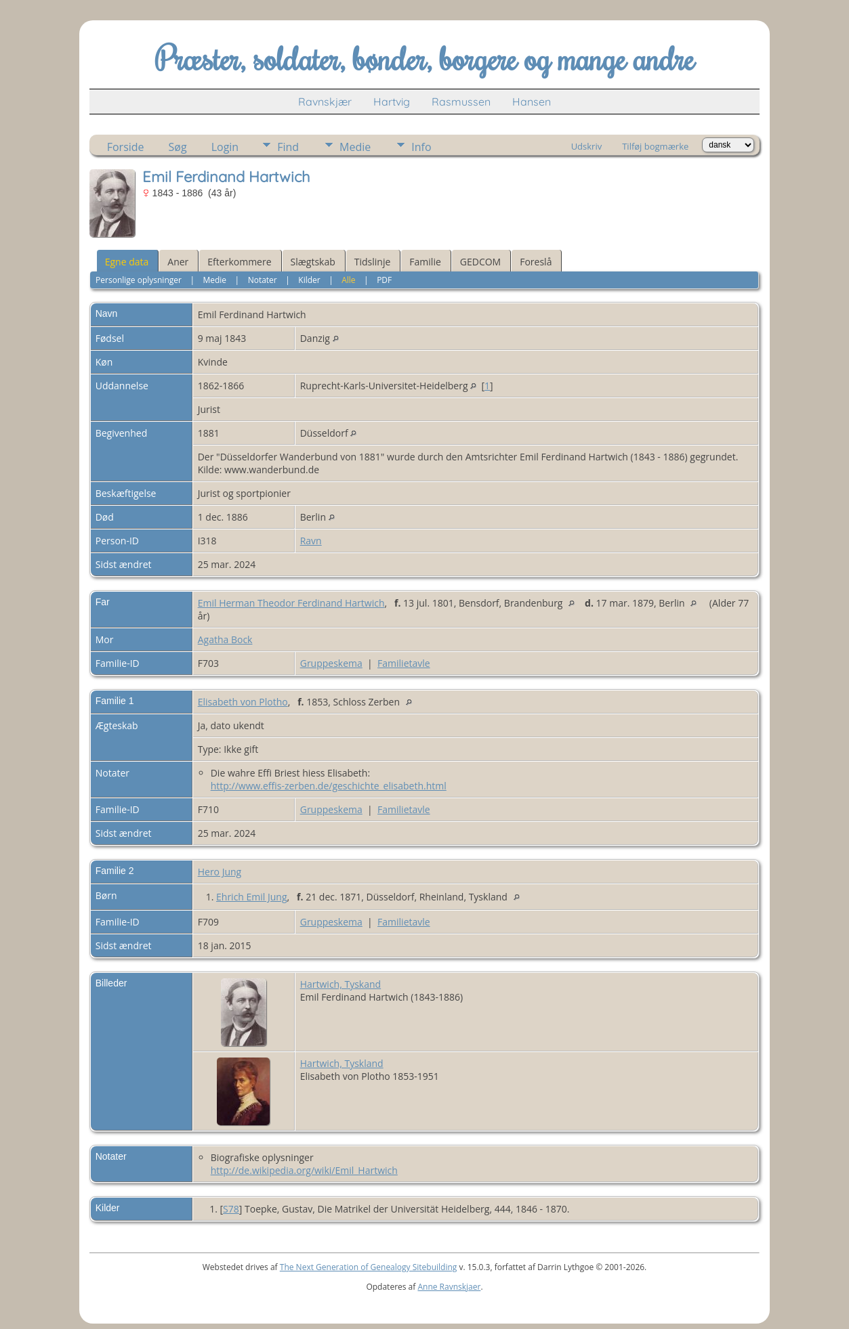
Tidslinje (372, 261)
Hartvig (391, 101)
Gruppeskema (331, 663)
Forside (125, 146)
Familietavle (403, 663)
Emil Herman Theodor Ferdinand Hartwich (291, 602)
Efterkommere (239, 261)
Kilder (309, 280)
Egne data (127, 261)
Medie (355, 146)
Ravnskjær (325, 101)
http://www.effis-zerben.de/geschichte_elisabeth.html (329, 785)
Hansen (531, 101)
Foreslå (536, 261)
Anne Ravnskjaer (448, 1286)
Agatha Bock (225, 639)
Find (288, 146)
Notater (262, 280)
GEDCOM (480, 261)
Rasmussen (461, 101)
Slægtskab (313, 261)
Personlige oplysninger (139, 280)
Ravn (311, 540)
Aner (177, 261)
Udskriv (586, 146)
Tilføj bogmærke (655, 146)
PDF (384, 280)
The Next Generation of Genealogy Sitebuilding (368, 1267)
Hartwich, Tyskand (340, 984)
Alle (348, 280)
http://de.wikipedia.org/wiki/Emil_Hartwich (304, 1170)
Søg (178, 146)
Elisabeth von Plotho (243, 701)
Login (225, 146)
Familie (424, 261)
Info (421, 146)
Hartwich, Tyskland (342, 1063)
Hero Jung (220, 871)
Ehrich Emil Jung (251, 896)
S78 (231, 1208)
